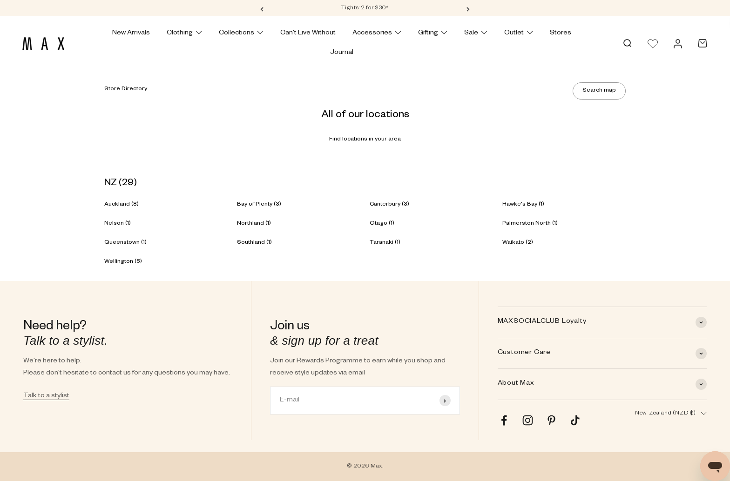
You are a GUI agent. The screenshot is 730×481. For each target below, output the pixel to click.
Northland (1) (254, 223)
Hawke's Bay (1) (523, 204)
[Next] (468, 9)
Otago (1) (382, 223)
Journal (341, 53)
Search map (599, 90)
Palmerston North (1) (530, 223)
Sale (475, 33)
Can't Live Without (308, 33)
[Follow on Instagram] (527, 420)
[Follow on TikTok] (575, 420)
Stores (560, 33)
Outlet (518, 33)
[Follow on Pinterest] (551, 420)
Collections (241, 33)
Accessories (376, 33)
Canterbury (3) (389, 204)
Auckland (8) (121, 204)
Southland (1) (254, 243)
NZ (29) (120, 184)
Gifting (432, 33)
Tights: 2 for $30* (365, 9)
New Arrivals (131, 33)
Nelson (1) (117, 223)
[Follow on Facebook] (504, 420)
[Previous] (262, 9)
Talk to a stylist (46, 396)
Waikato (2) (517, 243)
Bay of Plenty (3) (259, 204)
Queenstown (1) (125, 243)
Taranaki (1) (385, 243)
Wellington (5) (123, 262)
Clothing (184, 33)
